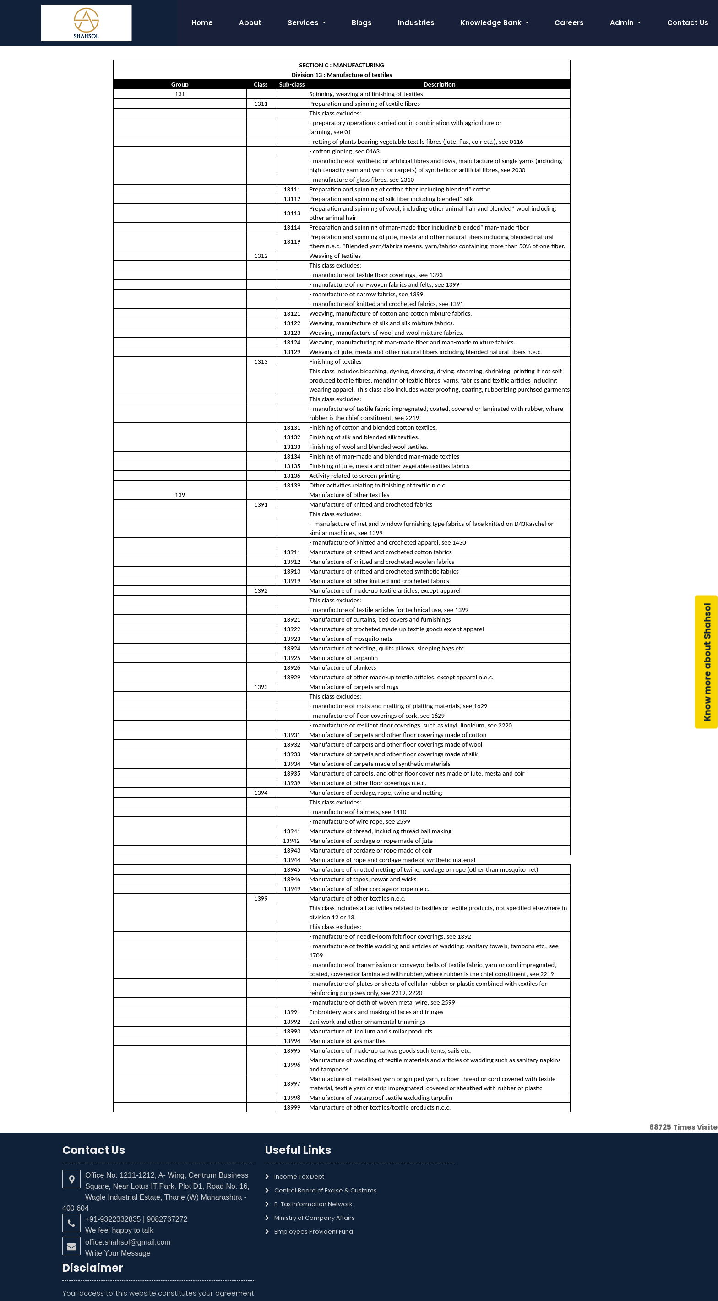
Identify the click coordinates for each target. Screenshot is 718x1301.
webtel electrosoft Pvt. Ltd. (435, 1288)
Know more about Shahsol (708, 662)
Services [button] (304, 22)
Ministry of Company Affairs (310, 1218)
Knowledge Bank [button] (492, 22)
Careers (569, 22)
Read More (477, 1219)
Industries (416, 22)
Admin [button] (623, 22)
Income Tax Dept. (295, 1176)
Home (202, 22)
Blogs (362, 22)
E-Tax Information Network (309, 1204)
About (250, 22)
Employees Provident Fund (309, 1231)
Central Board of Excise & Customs (321, 1190)
